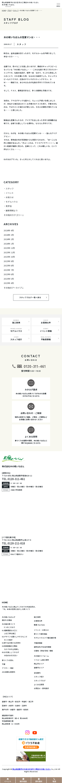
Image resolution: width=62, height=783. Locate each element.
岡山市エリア (39, 663)
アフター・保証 (7, 668)
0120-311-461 (35, 366)
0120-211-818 (16, 543)
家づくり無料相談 (40, 634)
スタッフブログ (39, 680)
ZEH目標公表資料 (8, 672)
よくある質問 (39, 684)
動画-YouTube (39, 625)
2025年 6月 (9, 274)
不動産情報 (38, 643)
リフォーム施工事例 (41, 660)
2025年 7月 (9, 270)
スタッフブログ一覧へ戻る (32, 297)
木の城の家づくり (8, 624)
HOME (5, 602)
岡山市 (11, 701)
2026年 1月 (9, 243)
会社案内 (37, 673)
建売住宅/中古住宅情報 (42, 647)
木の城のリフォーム (41, 656)
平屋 (3, 664)
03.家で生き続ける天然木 (11, 643)
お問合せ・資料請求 (41, 688)
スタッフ (10, 188)
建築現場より (12, 210)
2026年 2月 (9, 239)
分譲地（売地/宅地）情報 (43, 651)
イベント (10, 193)
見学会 (9, 206)
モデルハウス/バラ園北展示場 (45, 638)
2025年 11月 (9, 252)
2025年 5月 (9, 278)
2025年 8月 (9, 265)
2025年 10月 (9, 256)
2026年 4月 (9, 230)
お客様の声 (38, 621)
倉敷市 (4, 701)
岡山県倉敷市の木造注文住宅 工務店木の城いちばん (31, 769)
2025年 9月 (9, 261)
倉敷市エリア (39, 667)
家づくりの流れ (7, 660)
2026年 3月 (9, 235)
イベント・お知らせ (41, 630)
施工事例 (37, 617)
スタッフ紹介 (39, 676)
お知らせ (10, 197)
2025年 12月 (9, 248)
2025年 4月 (9, 283)
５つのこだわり (8, 627)
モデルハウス (12, 201)
